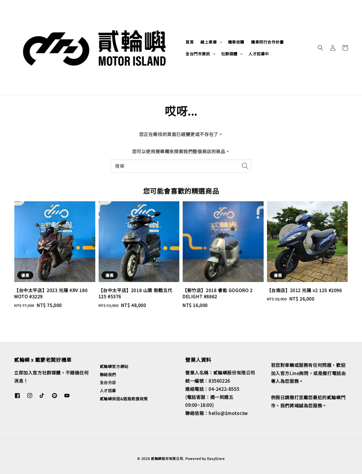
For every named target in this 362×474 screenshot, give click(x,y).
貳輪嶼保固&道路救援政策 (124, 398)
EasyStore (216, 458)
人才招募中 (258, 54)
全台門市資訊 (197, 53)
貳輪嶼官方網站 (114, 366)
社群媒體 (229, 53)
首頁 (189, 42)
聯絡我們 (108, 374)
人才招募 (108, 390)
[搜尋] (245, 166)
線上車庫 (208, 41)
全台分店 (108, 382)
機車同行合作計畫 (267, 42)
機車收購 (236, 42)
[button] (320, 48)
